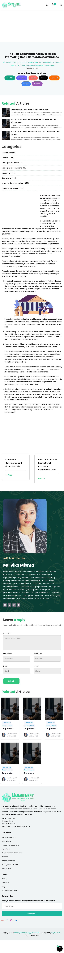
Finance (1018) (8, 158)
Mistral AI (54, 78)
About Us (5, 883)
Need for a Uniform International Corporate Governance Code (48, 469)
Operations (6, 841)
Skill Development (9, 837)
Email (5, 666)
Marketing (13, 62)
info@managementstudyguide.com (18, 826)
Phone (36, 666)
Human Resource (8, 860)
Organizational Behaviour (12, 853)
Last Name (38, 654)
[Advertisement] (32, 26)
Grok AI (43, 78)
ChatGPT (9, 78)
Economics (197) (9, 153)
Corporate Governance (30, 62)
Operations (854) (9, 178)
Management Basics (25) (12, 163)
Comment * (7, 633)
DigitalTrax (55, 932)
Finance (5, 857)
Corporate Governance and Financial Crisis (15, 467)
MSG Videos (6, 868)
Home (5, 62)
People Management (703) (13, 188)
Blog (3, 886)
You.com (37, 84)
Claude (33, 78)
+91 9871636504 (10, 824)
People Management (10, 845)
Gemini (26, 84)
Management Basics (10, 864)
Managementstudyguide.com (26, 932)
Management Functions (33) (14, 168)
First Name (7, 654)
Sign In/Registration (9, 890)
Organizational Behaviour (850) (15, 183)
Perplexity (21, 78)
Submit (11, 681)
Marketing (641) (8, 173)
